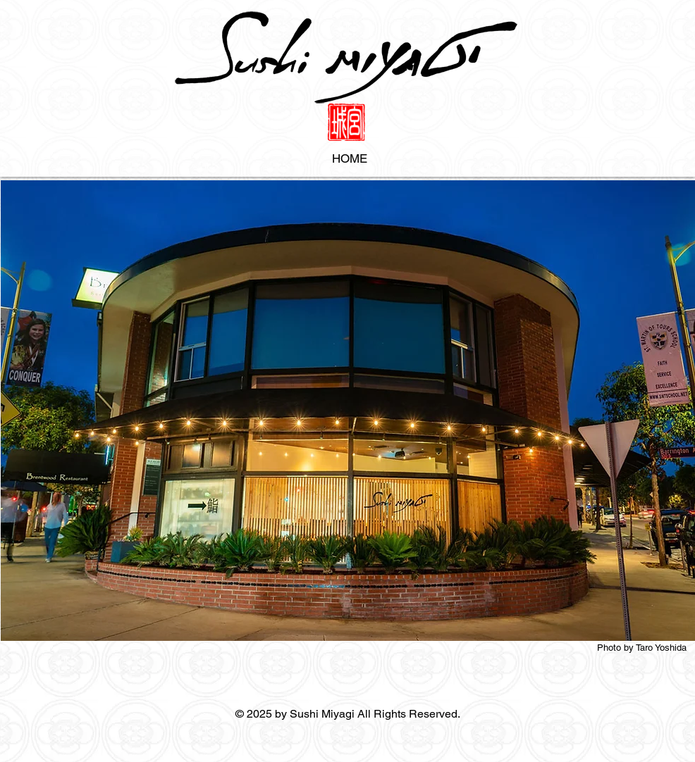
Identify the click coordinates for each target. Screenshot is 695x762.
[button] (348, 410)
